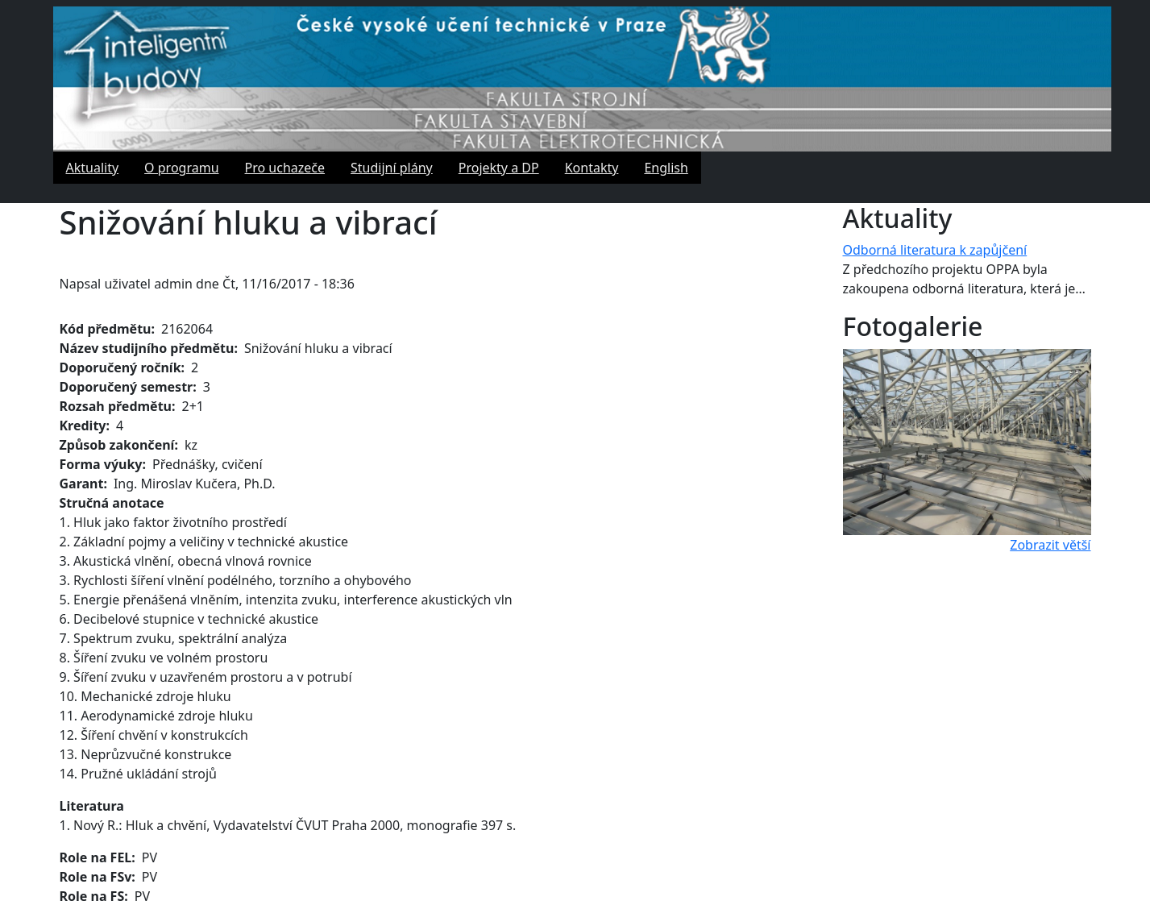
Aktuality (92, 167)
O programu (181, 167)
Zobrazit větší (1050, 545)
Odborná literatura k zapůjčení (935, 250)
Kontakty (592, 167)
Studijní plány (392, 167)
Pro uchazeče (285, 167)
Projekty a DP (499, 167)
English (665, 167)
